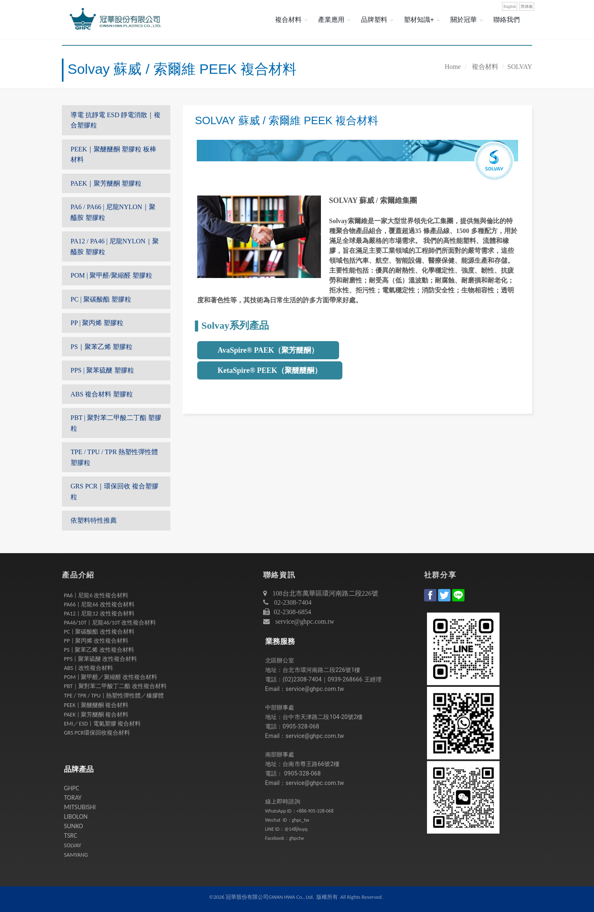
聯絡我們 (506, 19)
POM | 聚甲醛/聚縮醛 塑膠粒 (111, 275)
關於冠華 (463, 19)
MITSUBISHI (80, 807)
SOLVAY (519, 66)
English (509, 6)
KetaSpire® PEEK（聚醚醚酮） (270, 370)
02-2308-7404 (292, 602)
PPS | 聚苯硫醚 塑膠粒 (102, 370)
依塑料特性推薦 (94, 520)
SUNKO (73, 826)
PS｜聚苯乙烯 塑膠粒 (101, 346)
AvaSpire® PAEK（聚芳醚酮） (268, 350)
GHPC (71, 788)
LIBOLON (75, 816)
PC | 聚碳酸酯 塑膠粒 (101, 299)
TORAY (73, 797)
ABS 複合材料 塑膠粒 (102, 394)
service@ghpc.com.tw (305, 621)
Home (453, 66)
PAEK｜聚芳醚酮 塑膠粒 (106, 183)
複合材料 (288, 19)
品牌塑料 (374, 19)
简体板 (527, 6)
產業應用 (331, 19)
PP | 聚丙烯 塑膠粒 (97, 322)
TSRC (70, 835)
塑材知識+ (419, 19)
